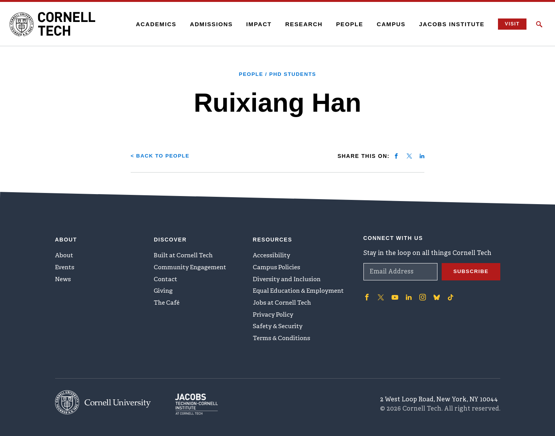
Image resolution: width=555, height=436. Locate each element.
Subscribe (470, 268)
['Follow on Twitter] (380, 294)
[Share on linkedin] (422, 155)
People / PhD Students (277, 74)
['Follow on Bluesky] (435, 294)
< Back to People (161, 156)
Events (65, 266)
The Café (167, 304)
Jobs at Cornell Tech (284, 304)
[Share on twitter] (409, 155)
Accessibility (272, 253)
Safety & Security (279, 329)
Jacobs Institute (448, 24)
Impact (255, 24)
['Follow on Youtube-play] (394, 294)
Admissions (208, 24)
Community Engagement (192, 266)
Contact (166, 278)
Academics (153, 24)
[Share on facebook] (396, 155)
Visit (510, 24)
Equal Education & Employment (301, 291)
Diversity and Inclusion (289, 278)
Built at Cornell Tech (185, 253)
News (63, 278)
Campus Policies (277, 266)
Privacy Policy (274, 316)
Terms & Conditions (283, 342)
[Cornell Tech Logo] (58, 24)
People (346, 24)
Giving (164, 291)
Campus (387, 24)
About (65, 253)
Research (300, 24)
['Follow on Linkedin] (407, 294)
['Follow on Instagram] (421, 294)
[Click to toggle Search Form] (539, 24)
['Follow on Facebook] (366, 294)
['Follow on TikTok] (449, 294)
